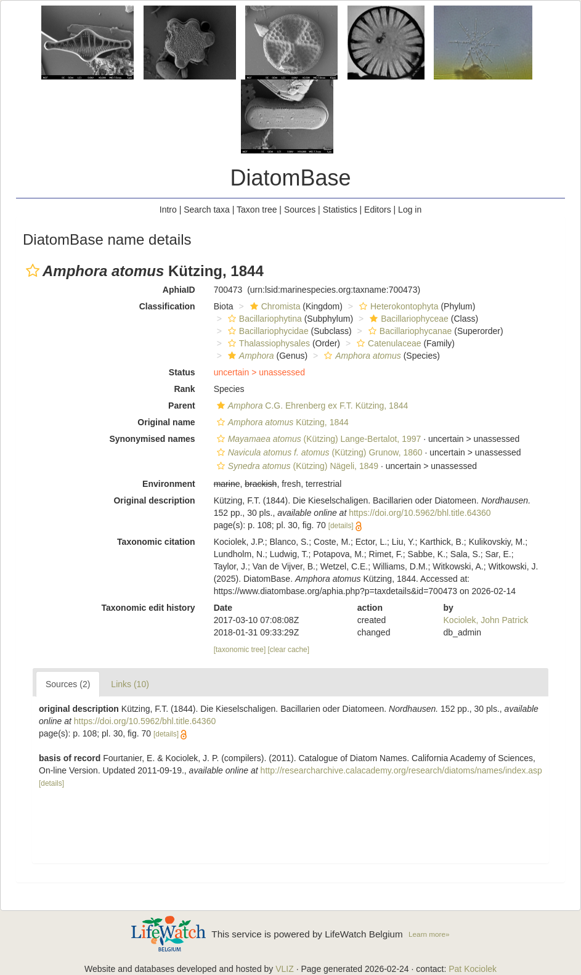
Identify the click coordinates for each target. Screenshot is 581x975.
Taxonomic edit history (148, 608)
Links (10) (129, 684)
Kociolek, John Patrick (486, 620)
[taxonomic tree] (240, 649)
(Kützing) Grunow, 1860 (318, 452)
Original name (166, 422)
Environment (168, 484)
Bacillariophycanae (408, 331)
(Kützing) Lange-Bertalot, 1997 (317, 439)
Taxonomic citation (156, 542)
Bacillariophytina (263, 319)
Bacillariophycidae (267, 331)
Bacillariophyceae (408, 319)
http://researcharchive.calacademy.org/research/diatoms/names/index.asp (401, 770)
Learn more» (428, 934)
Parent (181, 405)
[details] (341, 525)
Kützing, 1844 (281, 422)
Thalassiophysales (267, 343)
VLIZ (284, 969)
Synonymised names (152, 439)
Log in (409, 209)
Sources (299, 209)
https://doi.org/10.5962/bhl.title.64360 (419, 513)
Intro (168, 209)
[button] (33, 270)
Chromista (274, 306)
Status (182, 372)
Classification (167, 306)
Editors (377, 209)
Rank (184, 389)
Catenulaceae (387, 343)
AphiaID (179, 290)
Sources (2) (68, 684)
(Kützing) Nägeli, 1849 (296, 466)
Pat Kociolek (473, 969)
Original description (154, 500)
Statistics (340, 209)
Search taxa (207, 209)
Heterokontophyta (397, 306)
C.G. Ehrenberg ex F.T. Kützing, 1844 (311, 405)
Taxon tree (257, 209)
